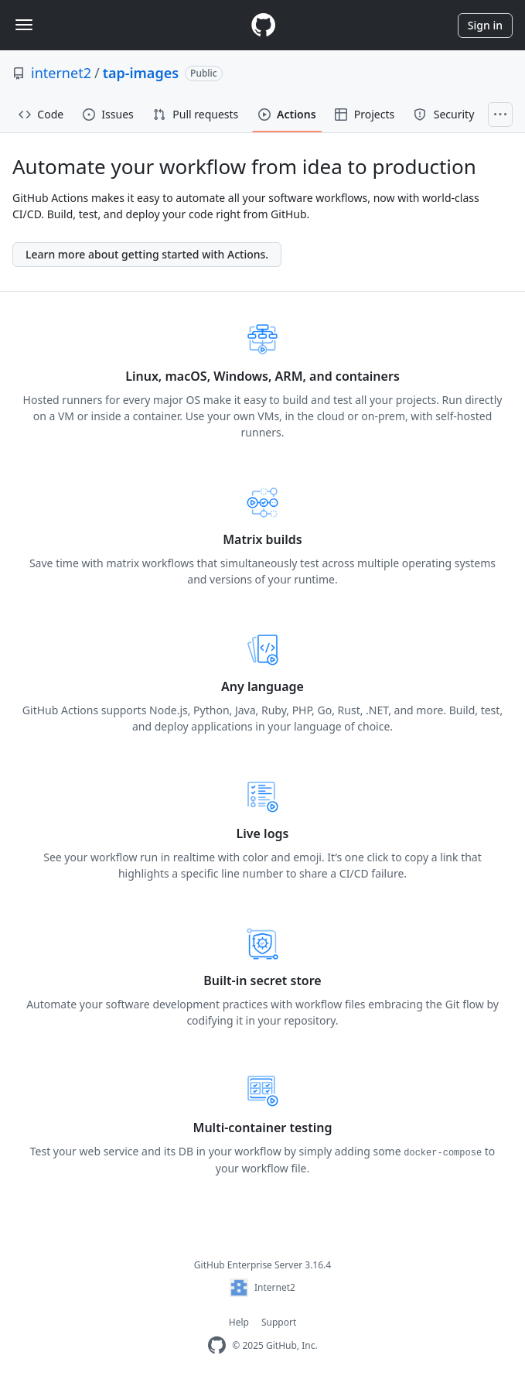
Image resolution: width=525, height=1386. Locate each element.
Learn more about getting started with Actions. (147, 254)
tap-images (141, 72)
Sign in (485, 25)
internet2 (61, 72)
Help (239, 1322)
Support (278, 1322)
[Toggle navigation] (24, 24)
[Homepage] (263, 25)
